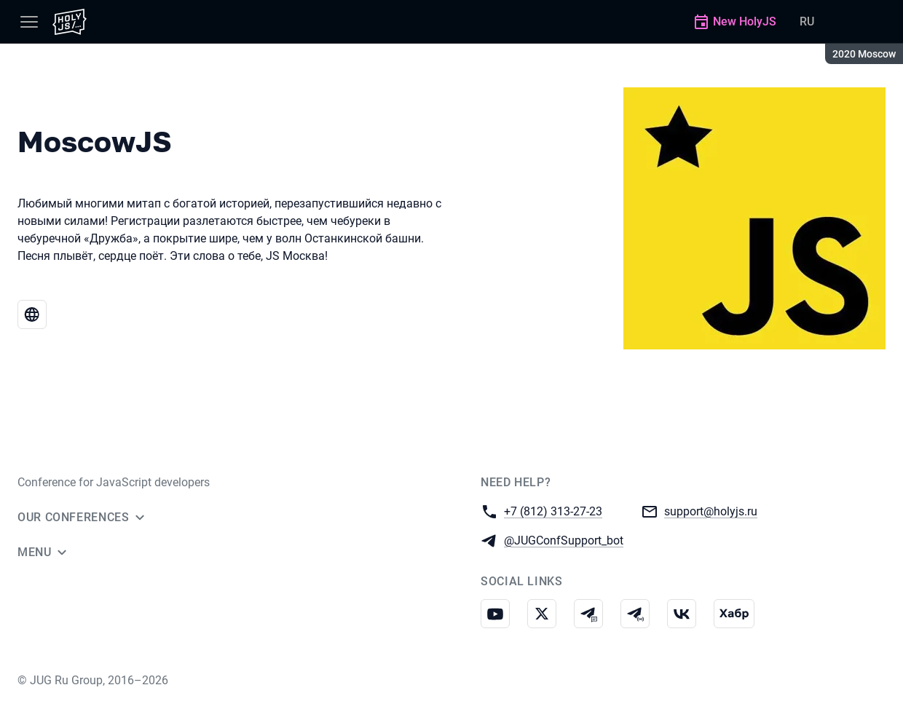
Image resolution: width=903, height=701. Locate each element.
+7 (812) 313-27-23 (553, 510)
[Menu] (29, 21)
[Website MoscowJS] (32, 314)
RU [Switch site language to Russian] (807, 21)
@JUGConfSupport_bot (563, 539)
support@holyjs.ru (710, 510)
